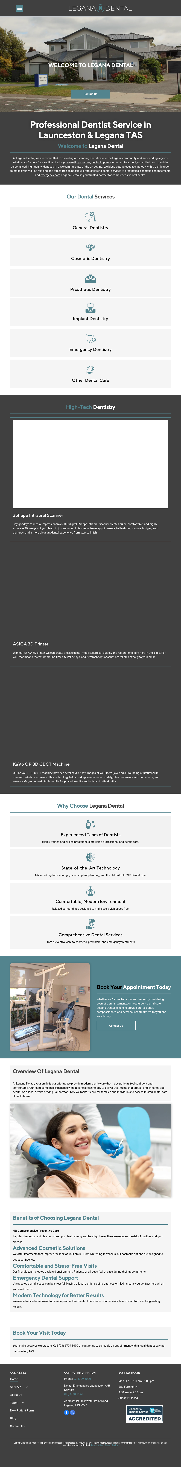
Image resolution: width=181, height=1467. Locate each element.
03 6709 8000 (82, 1378)
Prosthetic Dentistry (90, 289)
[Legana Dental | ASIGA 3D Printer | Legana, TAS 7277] (90, 593)
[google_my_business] (72, 1413)
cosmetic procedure (78, 162)
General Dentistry (90, 227)
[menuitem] (35, 1380)
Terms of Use (97, 1445)
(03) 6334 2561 (73, 1394)
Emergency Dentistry (90, 349)
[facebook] (66, 1413)
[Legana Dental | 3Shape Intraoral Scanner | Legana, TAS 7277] (90, 464)
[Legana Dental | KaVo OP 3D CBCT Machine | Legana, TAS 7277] (90, 713)
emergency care (50, 175)
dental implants (101, 162)
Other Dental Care (90, 380)
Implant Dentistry (90, 318)
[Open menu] (19, 8)
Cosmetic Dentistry (90, 258)
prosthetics (132, 171)
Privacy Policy (111, 1445)
